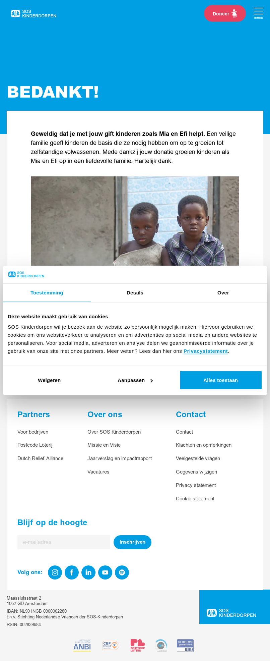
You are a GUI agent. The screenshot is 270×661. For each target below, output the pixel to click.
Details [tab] (135, 292)
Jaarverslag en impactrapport (119, 458)
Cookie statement (195, 499)
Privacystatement (206, 351)
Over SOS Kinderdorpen (114, 432)
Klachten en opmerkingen (203, 445)
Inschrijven (132, 542)
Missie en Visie (104, 445)
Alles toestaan (220, 380)
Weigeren (49, 380)
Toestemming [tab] (46, 292)
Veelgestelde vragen (198, 458)
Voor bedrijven (32, 432)
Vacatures (98, 472)
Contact (184, 432)
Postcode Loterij (34, 445)
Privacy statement (196, 485)
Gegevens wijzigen (196, 472)
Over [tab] (223, 292)
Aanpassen (135, 380)
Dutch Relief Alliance (40, 458)
